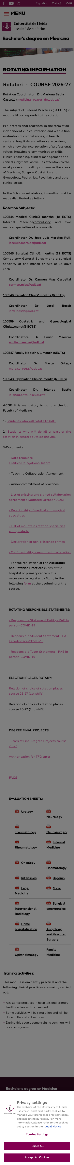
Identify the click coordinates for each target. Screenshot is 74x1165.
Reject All (37, 1149)
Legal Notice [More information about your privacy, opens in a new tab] (53, 1130)
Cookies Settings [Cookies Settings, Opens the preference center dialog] (37, 1138)
